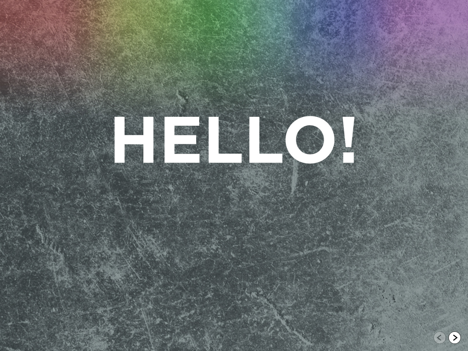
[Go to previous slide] (440, 338)
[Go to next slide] (454, 338)
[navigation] (447, 338)
